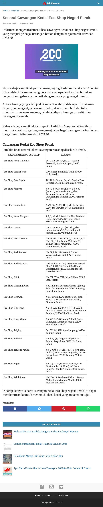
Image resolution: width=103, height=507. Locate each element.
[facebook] (15, 409)
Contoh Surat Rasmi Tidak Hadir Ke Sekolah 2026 (40, 444)
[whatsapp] (88, 409)
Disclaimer (64, 495)
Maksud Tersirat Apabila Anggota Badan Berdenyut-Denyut (46, 431)
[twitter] (39, 409)
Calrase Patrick (11, 24)
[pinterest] (64, 409)
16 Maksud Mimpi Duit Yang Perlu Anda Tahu (38, 456)
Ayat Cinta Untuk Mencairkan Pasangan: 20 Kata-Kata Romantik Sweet (52, 468)
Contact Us (49, 495)
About (36, 495)
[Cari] (98, 3)
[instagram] (51, 488)
